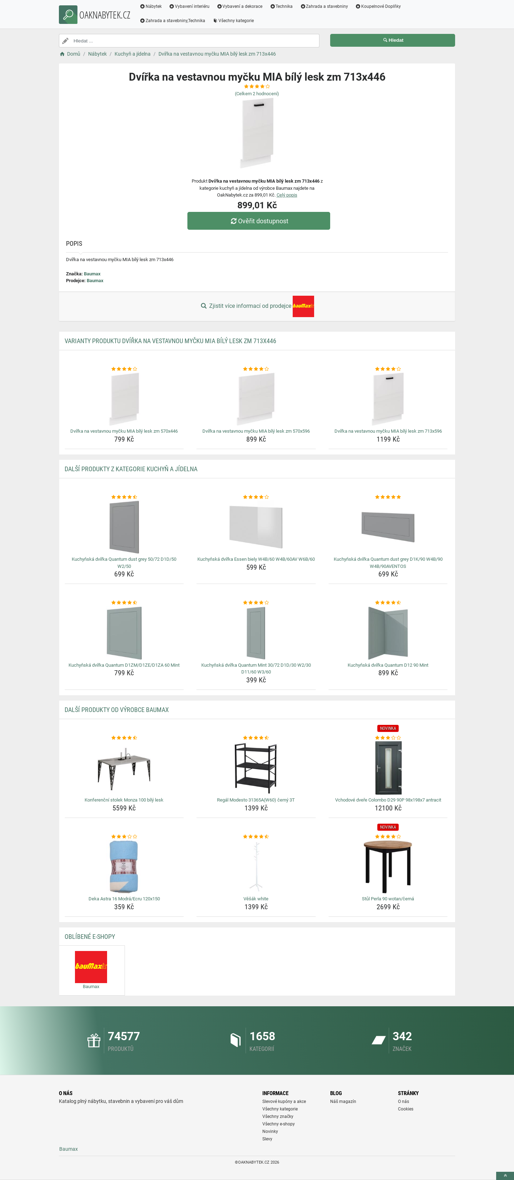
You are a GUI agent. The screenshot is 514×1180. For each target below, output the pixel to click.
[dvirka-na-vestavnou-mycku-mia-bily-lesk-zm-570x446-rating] (124, 369)
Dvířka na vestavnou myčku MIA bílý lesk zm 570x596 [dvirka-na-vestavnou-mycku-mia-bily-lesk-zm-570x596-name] (256, 431)
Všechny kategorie (233, 20)
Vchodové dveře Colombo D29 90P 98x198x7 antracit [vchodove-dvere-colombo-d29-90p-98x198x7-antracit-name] (388, 800)
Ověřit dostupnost (258, 221)
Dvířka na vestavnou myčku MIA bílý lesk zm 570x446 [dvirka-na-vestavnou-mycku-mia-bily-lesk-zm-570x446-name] (124, 431)
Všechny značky (277, 1116)
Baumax (92, 273)
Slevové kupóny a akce (284, 1101)
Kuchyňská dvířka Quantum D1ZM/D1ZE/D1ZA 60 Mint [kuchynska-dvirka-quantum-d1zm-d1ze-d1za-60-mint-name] (124, 665)
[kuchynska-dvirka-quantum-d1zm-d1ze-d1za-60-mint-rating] (124, 602)
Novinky (270, 1131)
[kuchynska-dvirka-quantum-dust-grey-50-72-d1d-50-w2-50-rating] (124, 497)
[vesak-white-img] (256, 867)
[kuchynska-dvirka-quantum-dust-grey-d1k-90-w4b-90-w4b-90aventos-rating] (388, 497)
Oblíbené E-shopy (90, 936)
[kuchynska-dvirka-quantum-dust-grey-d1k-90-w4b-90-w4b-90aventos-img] (388, 527)
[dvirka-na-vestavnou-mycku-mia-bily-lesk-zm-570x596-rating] (256, 369)
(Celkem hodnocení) (257, 93)
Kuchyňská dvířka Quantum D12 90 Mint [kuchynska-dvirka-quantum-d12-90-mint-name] (388, 665)
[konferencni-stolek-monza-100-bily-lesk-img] (124, 768)
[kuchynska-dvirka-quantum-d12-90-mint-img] (388, 633)
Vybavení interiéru (189, 6)
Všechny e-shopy (278, 1123)
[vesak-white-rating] (256, 836)
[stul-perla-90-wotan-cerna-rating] (388, 836)
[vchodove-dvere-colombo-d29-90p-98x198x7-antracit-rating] (388, 738)
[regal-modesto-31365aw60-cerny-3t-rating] (256, 738)
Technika (281, 6)
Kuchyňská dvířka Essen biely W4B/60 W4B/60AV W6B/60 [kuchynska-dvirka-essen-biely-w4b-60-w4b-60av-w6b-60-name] (256, 559)
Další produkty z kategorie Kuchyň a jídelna (131, 469)
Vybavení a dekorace (240, 6)
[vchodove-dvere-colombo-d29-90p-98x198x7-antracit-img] (388, 768)
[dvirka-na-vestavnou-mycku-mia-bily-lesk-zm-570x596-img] (256, 399)
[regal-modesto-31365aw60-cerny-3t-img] (256, 768)
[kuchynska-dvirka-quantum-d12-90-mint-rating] (388, 602)
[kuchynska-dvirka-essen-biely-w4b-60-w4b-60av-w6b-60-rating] (256, 497)
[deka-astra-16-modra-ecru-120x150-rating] (124, 836)
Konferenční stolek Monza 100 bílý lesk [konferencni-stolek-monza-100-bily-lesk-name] (124, 800)
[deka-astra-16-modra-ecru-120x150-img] (124, 867)
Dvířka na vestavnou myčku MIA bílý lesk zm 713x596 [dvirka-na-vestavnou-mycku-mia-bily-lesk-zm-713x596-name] (388, 431)
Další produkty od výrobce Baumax (117, 709)
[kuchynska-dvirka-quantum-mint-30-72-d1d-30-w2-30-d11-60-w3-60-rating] (256, 602)
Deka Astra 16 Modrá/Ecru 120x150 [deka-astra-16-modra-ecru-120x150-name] (124, 898)
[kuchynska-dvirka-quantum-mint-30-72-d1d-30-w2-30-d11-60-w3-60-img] (256, 633)
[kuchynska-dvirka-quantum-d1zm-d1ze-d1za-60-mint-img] (124, 633)
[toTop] (505, 1176)
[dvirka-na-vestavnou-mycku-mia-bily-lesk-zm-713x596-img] (388, 399)
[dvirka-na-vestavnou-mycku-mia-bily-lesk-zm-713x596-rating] (388, 369)
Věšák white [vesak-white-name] (255, 898)
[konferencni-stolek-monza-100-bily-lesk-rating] (124, 738)
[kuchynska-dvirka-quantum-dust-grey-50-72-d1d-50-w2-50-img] (124, 527)
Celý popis (287, 195)
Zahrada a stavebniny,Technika (172, 20)
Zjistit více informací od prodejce (257, 306)
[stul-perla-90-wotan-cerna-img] (388, 867)
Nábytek (151, 6)
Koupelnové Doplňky (378, 6)
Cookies (405, 1109)
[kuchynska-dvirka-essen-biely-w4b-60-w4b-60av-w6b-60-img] (256, 527)
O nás (403, 1101)
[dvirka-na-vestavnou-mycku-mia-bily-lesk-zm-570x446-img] (124, 399)
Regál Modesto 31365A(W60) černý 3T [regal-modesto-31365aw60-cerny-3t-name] (256, 800)
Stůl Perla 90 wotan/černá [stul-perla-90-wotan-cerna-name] (388, 898)
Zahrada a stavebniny (324, 6)
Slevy (267, 1138)
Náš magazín (343, 1101)
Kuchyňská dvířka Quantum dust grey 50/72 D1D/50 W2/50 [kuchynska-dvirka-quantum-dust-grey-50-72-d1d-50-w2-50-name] (124, 562)
